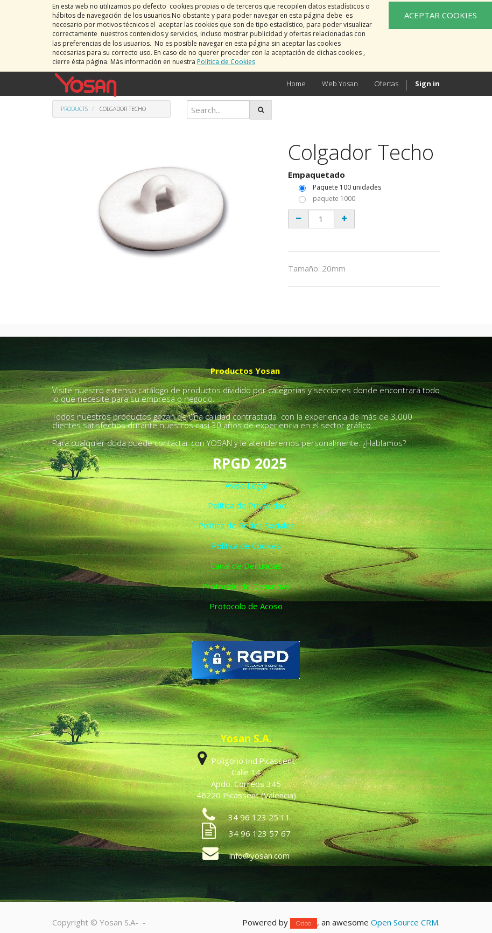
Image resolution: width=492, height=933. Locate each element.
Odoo (303, 923)
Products (74, 109)
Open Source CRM (404, 922)
